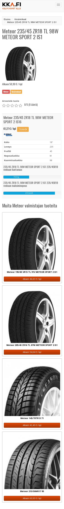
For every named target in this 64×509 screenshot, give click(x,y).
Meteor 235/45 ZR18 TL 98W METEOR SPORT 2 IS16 (28, 119)
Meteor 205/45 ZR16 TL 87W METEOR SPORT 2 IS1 (32, 345)
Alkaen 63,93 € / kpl (32, 498)
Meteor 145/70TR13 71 (32, 418)
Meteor (6, 91)
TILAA (23, 129)
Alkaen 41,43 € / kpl (32, 425)
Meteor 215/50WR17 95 (32, 491)
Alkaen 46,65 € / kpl (32, 279)
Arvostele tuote (10, 101)
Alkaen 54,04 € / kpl (32, 352)
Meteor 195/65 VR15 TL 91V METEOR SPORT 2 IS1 (32, 272)
